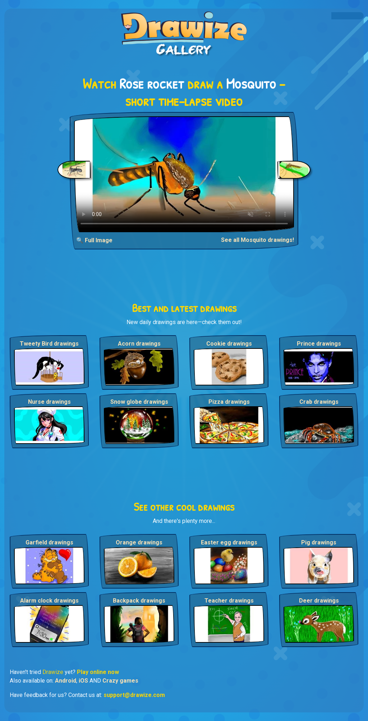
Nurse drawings (49, 401)
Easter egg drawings (229, 542)
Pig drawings (318, 542)
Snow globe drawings (139, 401)
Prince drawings (319, 343)
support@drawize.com (134, 695)
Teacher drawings (229, 600)
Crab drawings (319, 401)
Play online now (98, 672)
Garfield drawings (49, 542)
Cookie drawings (229, 343)
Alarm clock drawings (49, 600)
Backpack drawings (139, 600)
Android (65, 680)
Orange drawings (139, 542)
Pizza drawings (229, 401)
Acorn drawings (139, 343)
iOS (83, 680)
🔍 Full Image (94, 240)
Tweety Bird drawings (49, 343)
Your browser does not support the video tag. (184, 174)
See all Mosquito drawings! (257, 240)
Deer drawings (319, 600)
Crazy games (120, 680)
